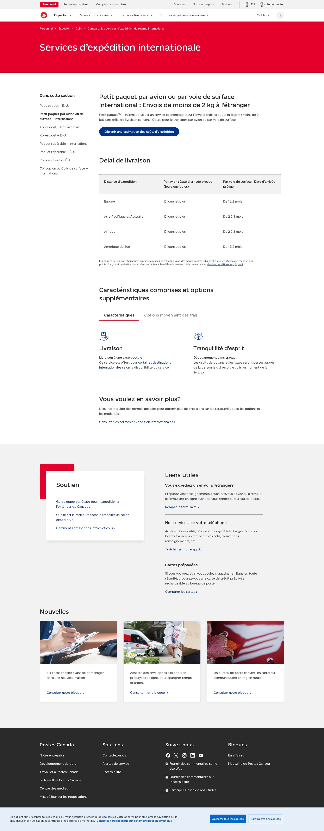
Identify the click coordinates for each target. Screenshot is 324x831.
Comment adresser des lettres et (86, 528)
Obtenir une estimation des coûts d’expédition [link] (139, 132)
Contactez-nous (114, 755)
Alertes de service (115, 764)
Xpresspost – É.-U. (53, 135)
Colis (79, 28)
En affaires (236, 755)
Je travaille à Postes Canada (60, 780)
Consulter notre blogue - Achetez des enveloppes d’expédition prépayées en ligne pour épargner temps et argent (161, 628)
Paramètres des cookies (266, 818)
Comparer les (181, 592)
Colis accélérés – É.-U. (56, 160)
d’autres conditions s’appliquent (225, 264)
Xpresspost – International (59, 127)
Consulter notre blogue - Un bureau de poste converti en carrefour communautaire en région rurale (242, 628)
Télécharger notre (184, 549)
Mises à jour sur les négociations (63, 797)
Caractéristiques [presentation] (119, 315)
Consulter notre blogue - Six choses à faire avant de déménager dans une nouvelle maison (78, 625)
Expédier (64, 28)
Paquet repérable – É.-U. (58, 152)
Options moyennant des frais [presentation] (171, 315)
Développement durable (58, 764)
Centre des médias (54, 788)
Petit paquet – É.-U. (54, 106)
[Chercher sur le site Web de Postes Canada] (280, 15)
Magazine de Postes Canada (249, 764)
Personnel (46, 28)
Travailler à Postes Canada (59, 772)
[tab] (119, 315)
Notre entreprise (52, 755)
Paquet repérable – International (64, 144)
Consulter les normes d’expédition (137, 422)
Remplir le (182, 507)
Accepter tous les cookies (228, 818)
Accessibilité (111, 772)
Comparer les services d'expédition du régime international (126, 28)
